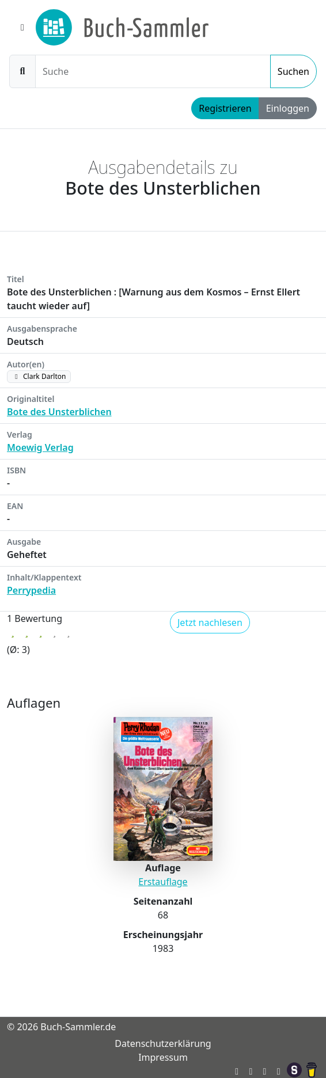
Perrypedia (31, 590)
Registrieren (225, 108)
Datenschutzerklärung (163, 1043)
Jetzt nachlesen (209, 622)
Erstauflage (162, 881)
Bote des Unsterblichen (59, 411)
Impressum (163, 1057)
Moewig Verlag (40, 447)
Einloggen (287, 108)
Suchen (293, 71)
